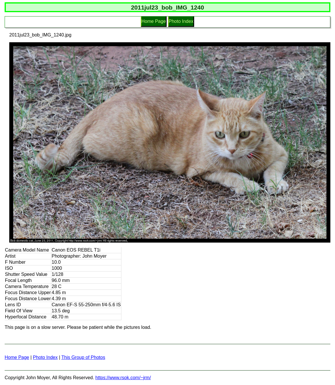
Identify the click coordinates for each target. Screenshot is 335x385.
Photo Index (181, 21)
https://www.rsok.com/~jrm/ (123, 377)
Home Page (153, 21)
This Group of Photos (83, 357)
